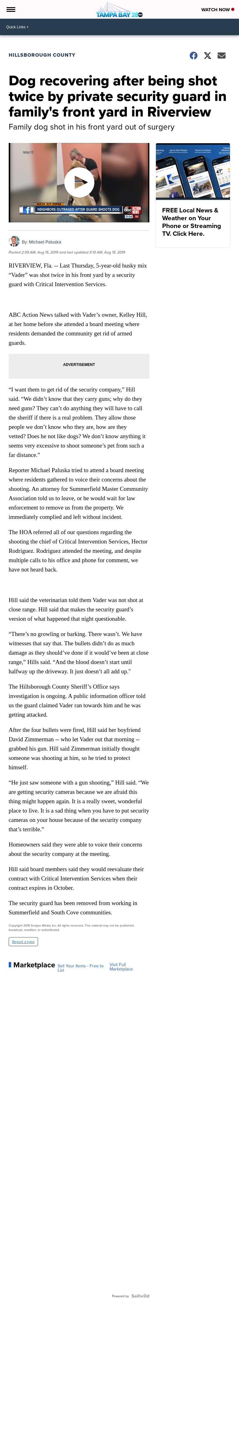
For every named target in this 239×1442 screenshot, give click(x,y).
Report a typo (23, 941)
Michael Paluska (45, 242)
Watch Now (217, 9)
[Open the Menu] (10, 9)
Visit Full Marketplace (121, 966)
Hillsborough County (42, 55)
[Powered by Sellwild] (140, 1296)
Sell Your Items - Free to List (81, 968)
